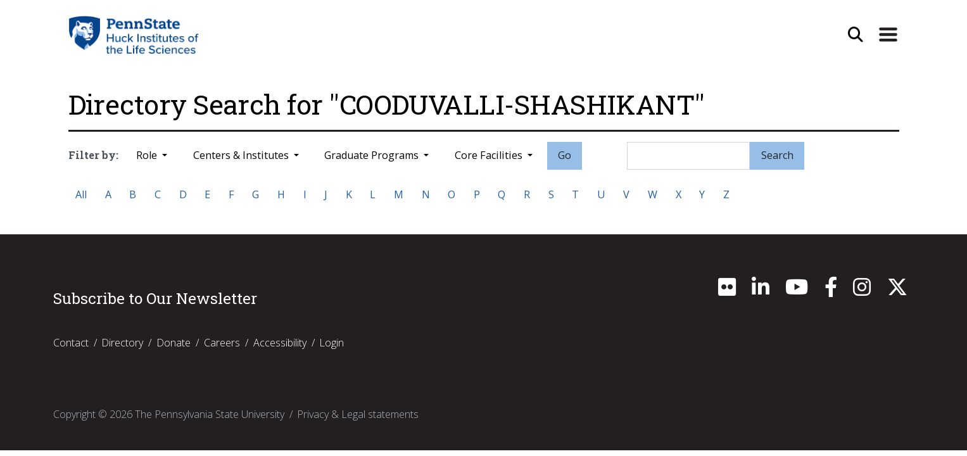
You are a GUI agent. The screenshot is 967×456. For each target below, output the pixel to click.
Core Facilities (490, 155)
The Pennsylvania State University (209, 414)
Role (148, 155)
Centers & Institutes (242, 155)
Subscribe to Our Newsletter (155, 298)
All (81, 194)
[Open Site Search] (855, 35)
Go (564, 155)
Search (777, 155)
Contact (71, 343)
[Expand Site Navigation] (888, 35)
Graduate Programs (372, 155)
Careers (222, 343)
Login (331, 343)
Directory (122, 343)
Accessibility (280, 343)
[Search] (688, 156)
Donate (173, 343)
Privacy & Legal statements (358, 414)
